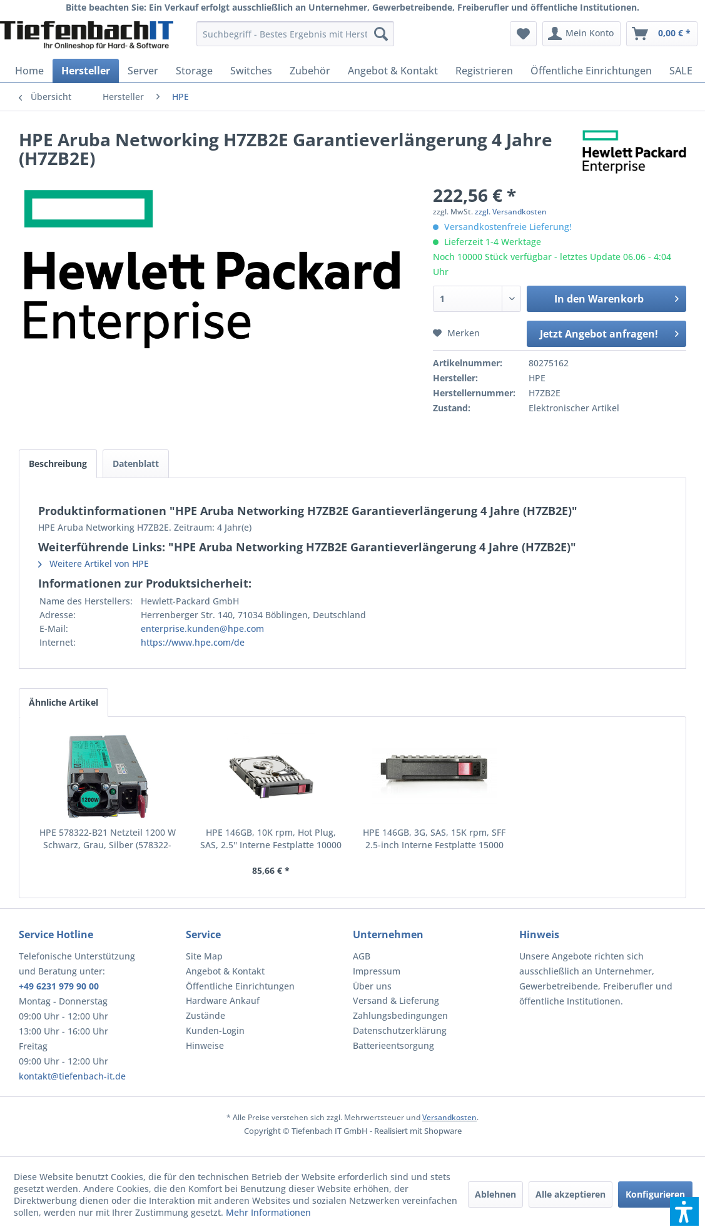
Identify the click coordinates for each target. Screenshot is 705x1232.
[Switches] (251, 71)
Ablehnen (495, 1194)
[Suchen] (381, 33)
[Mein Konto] (581, 33)
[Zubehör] (310, 71)
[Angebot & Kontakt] (393, 71)
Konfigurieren (655, 1194)
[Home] (29, 71)
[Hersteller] (86, 71)
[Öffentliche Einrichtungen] (591, 71)
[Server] (143, 71)
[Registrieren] (484, 71)
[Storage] (194, 71)
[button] (684, 1211)
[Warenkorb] (661, 33)
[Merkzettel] (523, 33)
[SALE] (681, 71)
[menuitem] (295, 33)
